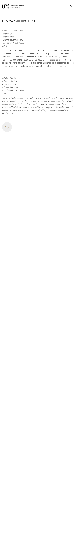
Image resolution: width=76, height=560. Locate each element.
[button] (71, 6)
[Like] (7, 127)
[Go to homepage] (13, 6)
